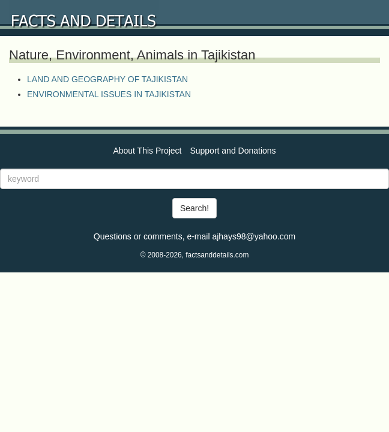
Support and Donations (233, 150)
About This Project (147, 150)
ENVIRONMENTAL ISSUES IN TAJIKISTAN (109, 94)
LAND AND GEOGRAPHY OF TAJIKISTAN (107, 79)
